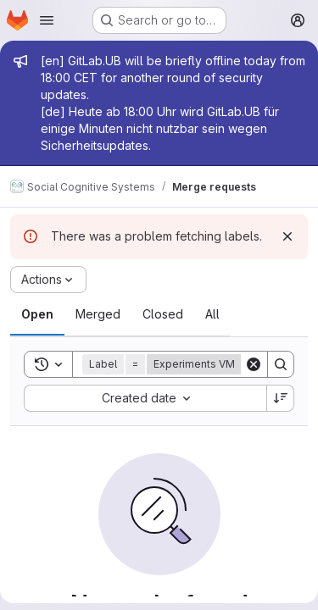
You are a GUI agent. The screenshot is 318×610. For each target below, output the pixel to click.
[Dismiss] (287, 236)
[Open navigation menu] (46, 20)
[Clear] (253, 364)
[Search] (280, 364)
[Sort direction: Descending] (280, 398)
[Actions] (48, 279)
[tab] (37, 314)
